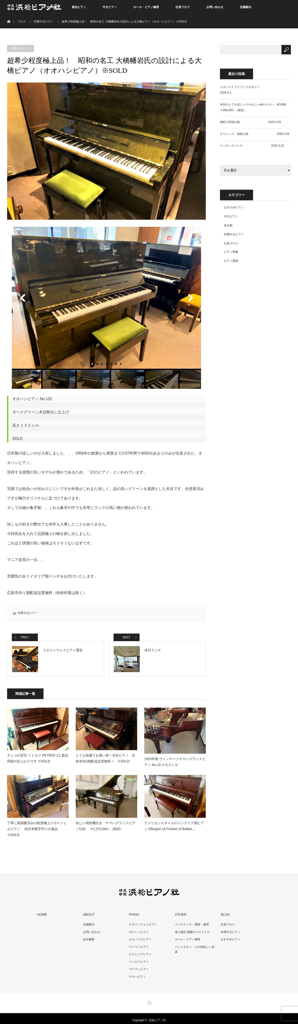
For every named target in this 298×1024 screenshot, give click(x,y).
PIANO (134, 911)
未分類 (228, 225)
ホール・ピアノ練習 (146, 7)
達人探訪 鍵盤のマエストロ (192, 928)
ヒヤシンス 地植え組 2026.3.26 (254, 134)
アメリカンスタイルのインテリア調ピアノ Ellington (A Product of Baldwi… (174, 822)
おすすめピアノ (234, 207)
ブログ (21, 21)
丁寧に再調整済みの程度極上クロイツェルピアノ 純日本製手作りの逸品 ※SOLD (37, 825)
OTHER (180, 911)
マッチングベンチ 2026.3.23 (252, 145)
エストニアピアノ (140, 951)
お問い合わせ (214, 7)
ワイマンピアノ (139, 943)
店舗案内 (245, 7)
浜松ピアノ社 (157, 1017)
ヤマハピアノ (137, 973)
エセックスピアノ (140, 936)
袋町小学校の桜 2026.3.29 (250, 122)
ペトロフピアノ (139, 958)
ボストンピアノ (139, 928)
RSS (149, 998)
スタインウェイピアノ (143, 921)
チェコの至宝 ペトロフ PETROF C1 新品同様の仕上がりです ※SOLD (37, 755)
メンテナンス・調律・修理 (192, 921)
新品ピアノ (79, 7)
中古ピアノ (110, 7)
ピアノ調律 (231, 261)
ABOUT (88, 911)
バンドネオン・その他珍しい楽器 (195, 946)
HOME (42, 911)
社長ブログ (182, 7)
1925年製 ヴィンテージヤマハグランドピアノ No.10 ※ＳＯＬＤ (175, 758)
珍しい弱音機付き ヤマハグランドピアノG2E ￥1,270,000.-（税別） (105, 822)
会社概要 (88, 936)
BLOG (225, 911)
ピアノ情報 (231, 252)
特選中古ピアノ (44, 21)
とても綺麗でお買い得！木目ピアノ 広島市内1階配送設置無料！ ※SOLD (105, 755)
